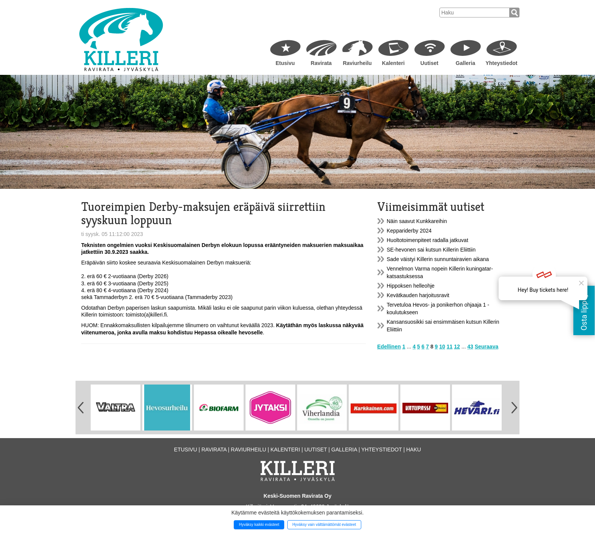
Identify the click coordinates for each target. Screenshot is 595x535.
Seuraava (486, 346)
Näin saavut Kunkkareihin (417, 221)
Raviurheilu (357, 63)
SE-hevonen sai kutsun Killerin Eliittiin (431, 250)
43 (470, 346)
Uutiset (429, 63)
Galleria (465, 63)
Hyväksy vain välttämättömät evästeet (324, 524)
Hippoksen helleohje (410, 286)
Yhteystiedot (501, 63)
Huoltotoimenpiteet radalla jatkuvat (427, 240)
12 (457, 346)
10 (442, 346)
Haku (413, 449)
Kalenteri (393, 63)
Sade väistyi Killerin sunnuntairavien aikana (438, 259)
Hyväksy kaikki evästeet (259, 524)
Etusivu (285, 63)
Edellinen (389, 346)
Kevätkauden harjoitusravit (418, 295)
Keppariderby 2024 (409, 231)
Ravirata (321, 63)
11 (450, 346)
